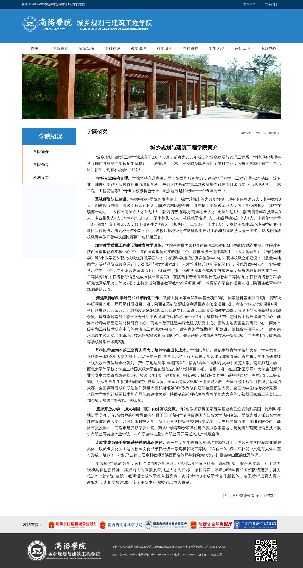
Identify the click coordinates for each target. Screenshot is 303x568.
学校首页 (249, 4)
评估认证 (242, 48)
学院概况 (60, 48)
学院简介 (41, 151)
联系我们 (271, 4)
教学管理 (138, 48)
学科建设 (112, 48)
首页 (35, 48)
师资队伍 (86, 48)
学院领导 (41, 164)
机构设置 (41, 177)
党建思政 (190, 48)
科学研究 (164, 48)
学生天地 (216, 48)
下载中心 (268, 48)
